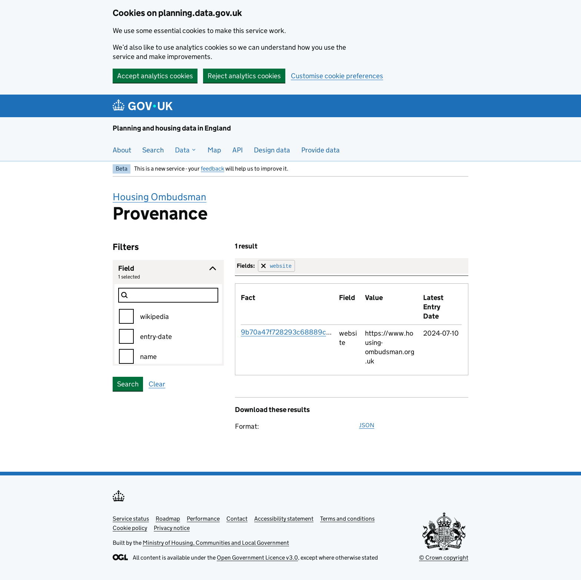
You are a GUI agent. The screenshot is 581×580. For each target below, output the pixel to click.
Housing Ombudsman (159, 197)
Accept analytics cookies (155, 76)
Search (153, 150)
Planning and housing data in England (172, 128)
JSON (366, 425)
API (237, 150)
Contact (237, 518)
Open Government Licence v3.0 (257, 557)
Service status (131, 518)
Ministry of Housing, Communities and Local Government (216, 542)
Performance (203, 518)
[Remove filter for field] (276, 265)
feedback (212, 168)
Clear (157, 384)
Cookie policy (130, 527)
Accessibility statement (283, 518)
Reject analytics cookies (244, 76)
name (148, 356)
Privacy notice (172, 527)
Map (214, 150)
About (122, 150)
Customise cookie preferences (337, 75)
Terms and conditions (347, 518)
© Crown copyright (443, 557)
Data (185, 150)
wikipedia (154, 316)
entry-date (156, 336)
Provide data (320, 150)
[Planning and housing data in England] (144, 106)
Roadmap (168, 518)
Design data (272, 150)
